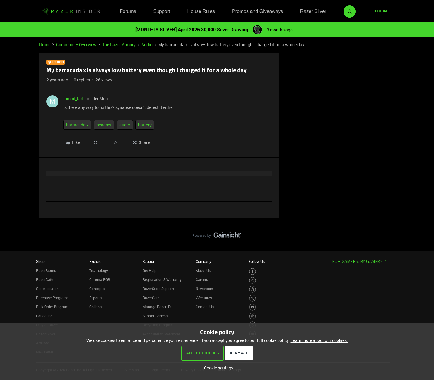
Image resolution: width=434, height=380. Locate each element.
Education (44, 315)
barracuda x (77, 125)
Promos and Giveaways (257, 11)
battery (145, 125)
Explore (95, 261)
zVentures (204, 297)
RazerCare (151, 297)
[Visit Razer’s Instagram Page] (252, 280)
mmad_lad (73, 98)
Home (44, 44)
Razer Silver (313, 11)
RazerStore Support (158, 288)
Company (203, 261)
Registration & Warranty (162, 279)
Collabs (95, 306)
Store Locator (47, 288)
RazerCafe (44, 279)
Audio (147, 44)
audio (124, 125)
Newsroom (204, 288)
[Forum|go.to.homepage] (70, 11)
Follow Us (257, 261)
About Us (203, 270)
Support (161, 11)
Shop (40, 261)
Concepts (97, 288)
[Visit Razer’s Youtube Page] (252, 307)
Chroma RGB (99, 279)
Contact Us (205, 306)
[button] (381, 11)
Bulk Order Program (52, 306)
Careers (202, 279)
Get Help (149, 270)
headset (104, 125)
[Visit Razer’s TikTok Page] (252, 316)
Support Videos (155, 315)
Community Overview (76, 44)
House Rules (201, 11)
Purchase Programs (52, 297)
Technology (98, 270)
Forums (128, 11)
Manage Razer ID (157, 306)
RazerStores (46, 270)
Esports (95, 297)
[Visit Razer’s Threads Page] (252, 289)
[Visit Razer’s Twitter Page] (252, 298)
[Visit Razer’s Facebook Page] (252, 271)
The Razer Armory (119, 44)
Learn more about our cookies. (319, 340)
